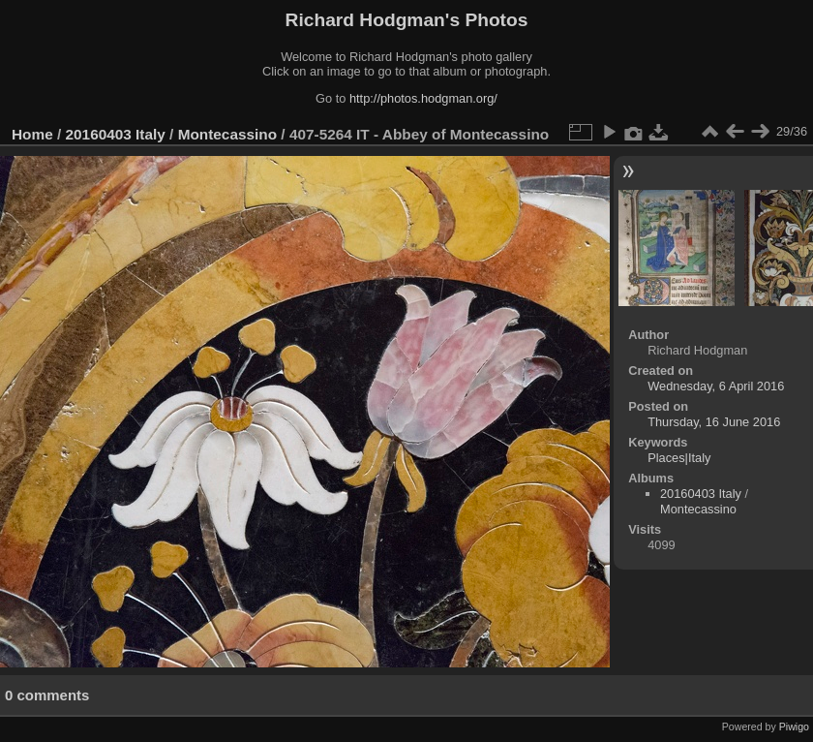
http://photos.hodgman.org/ (423, 98)
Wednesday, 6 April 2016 (715, 386)
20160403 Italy (116, 134)
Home (32, 134)
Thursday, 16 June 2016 (713, 422)
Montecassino (227, 134)
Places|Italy (678, 457)
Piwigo (794, 726)
